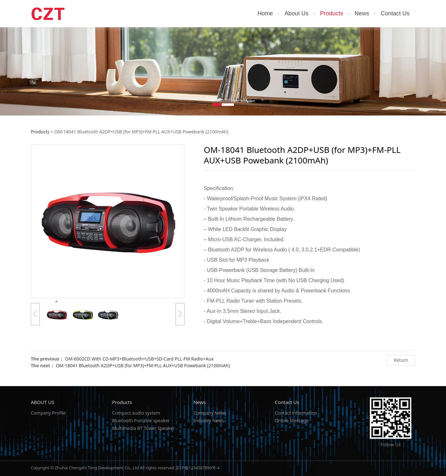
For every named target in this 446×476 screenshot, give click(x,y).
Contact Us (395, 13)
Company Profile (48, 413)
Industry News (209, 420)
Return (401, 360)
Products (331, 13)
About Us (297, 13)
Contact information (296, 413)
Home (265, 13)
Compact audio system (136, 413)
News (362, 13)
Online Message (291, 420)
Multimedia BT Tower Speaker (143, 428)
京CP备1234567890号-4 (197, 468)
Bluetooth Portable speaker (141, 420)
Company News (210, 413)
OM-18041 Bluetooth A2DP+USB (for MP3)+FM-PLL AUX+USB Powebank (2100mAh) (143, 365)
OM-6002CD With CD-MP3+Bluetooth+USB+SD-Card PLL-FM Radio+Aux (139, 359)
